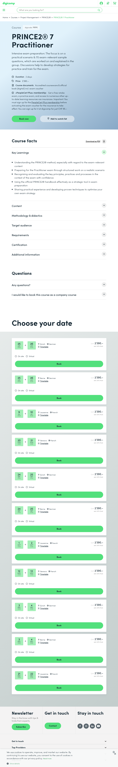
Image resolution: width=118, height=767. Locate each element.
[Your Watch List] (108, 3)
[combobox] (114, 752)
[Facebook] (80, 726)
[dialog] (59, 758)
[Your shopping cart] (114, 3)
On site (21, 356)
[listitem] (59, 152)
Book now (24, 118)
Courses (14, 17)
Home (5, 17)
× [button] (115, 754)
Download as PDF (93, 141)
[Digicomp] (9, 3)
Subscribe (21, 726)
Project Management (29, 17)
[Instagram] (86, 726)
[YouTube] (98, 726)
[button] (40, 763)
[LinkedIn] (92, 726)
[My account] (101, 3)
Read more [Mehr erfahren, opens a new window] (47, 758)
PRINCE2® (46, 17)
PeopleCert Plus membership (45, 102)
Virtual (31, 356)
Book (59, 363)
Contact (53, 725)
